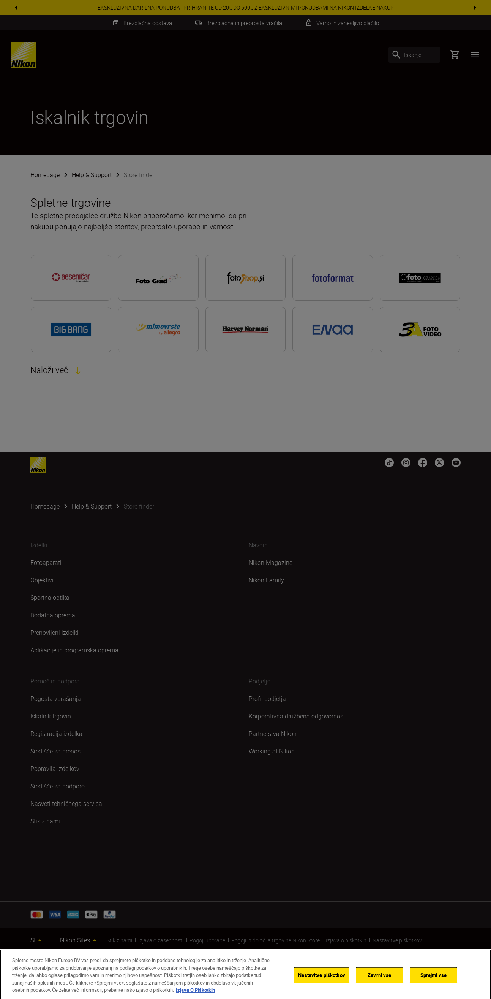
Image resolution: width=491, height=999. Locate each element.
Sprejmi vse (433, 981)
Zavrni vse (379, 981)
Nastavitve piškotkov (321, 981)
